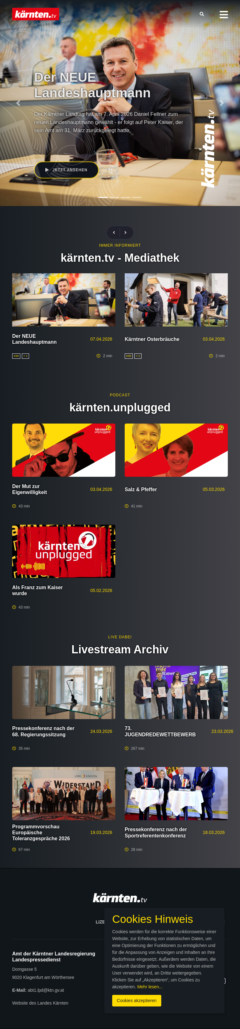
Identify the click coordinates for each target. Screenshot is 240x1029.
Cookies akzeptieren (137, 1000)
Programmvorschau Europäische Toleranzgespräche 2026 (41, 832)
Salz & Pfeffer (141, 489)
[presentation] (116, 232)
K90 (70, 143)
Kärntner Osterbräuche (152, 339)
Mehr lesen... (149, 986)
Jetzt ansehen (66, 170)
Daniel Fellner (90, 143)
